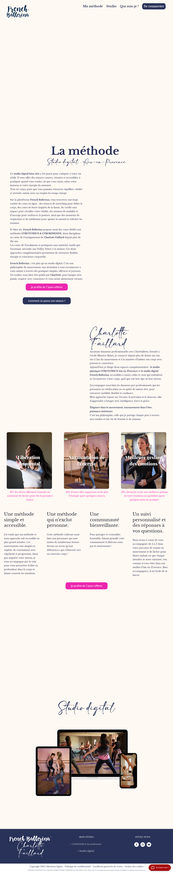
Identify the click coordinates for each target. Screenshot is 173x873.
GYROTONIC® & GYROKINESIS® (42, 233)
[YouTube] (149, 844)
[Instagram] (142, 844)
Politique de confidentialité (78, 866)
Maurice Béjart (105, 355)
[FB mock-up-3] (86, 713)
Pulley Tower (44, 249)
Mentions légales (55, 866)
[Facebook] (136, 844)
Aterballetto (142, 351)
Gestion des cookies (134, 866)
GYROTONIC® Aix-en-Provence (119, 371)
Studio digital (86, 708)
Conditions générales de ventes (108, 866)
